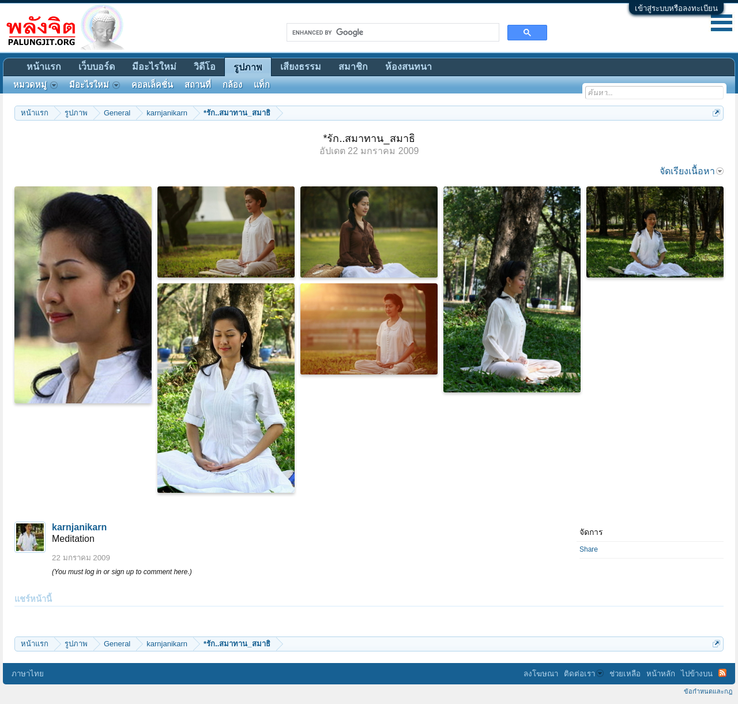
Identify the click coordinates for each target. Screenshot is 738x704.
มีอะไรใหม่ (154, 67)
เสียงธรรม (300, 67)
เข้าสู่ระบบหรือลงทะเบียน (676, 8)
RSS (722, 673)
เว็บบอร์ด (96, 67)
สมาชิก (353, 67)
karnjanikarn (79, 527)
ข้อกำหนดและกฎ (708, 691)
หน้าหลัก (660, 673)
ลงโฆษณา (541, 673)
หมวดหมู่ (35, 84)
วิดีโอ (205, 67)
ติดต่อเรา (584, 673)
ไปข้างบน (697, 673)
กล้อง (232, 84)
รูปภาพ (248, 67)
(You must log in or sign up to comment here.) (122, 572)
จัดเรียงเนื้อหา (692, 171)
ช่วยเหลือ (625, 673)
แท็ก (262, 84)
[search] (391, 32)
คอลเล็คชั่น (152, 84)
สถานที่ (197, 84)
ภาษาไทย (28, 673)
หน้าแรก (44, 67)
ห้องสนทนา (408, 67)
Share (588, 549)
